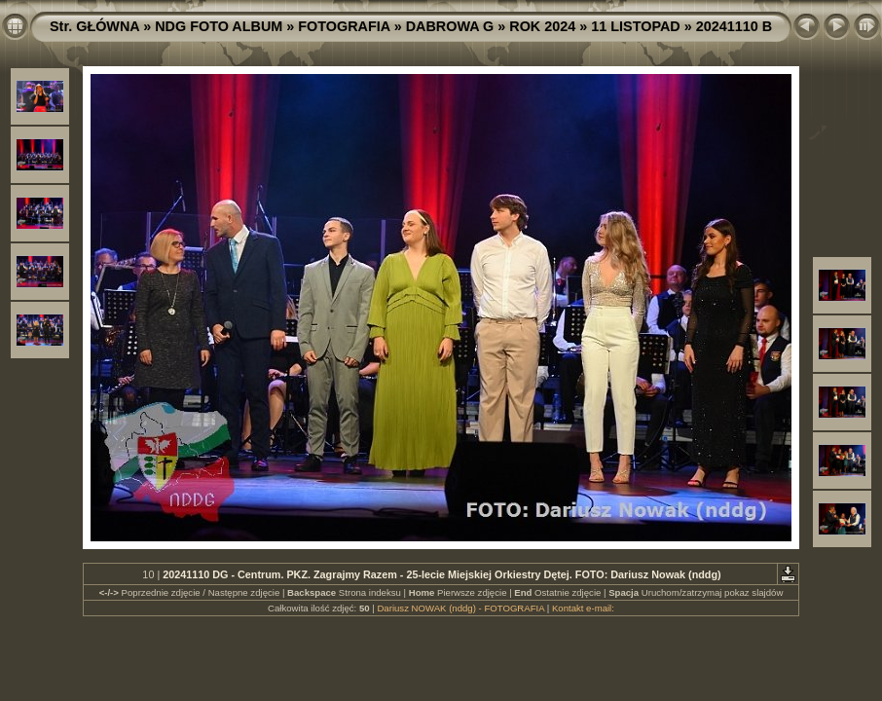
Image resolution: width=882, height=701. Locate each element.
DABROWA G (450, 26)
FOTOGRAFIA (343, 26)
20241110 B (734, 26)
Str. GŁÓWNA (94, 26)
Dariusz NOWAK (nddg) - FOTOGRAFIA (460, 608)
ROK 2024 (542, 26)
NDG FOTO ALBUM (218, 26)
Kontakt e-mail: (583, 608)
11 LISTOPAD (635, 26)
